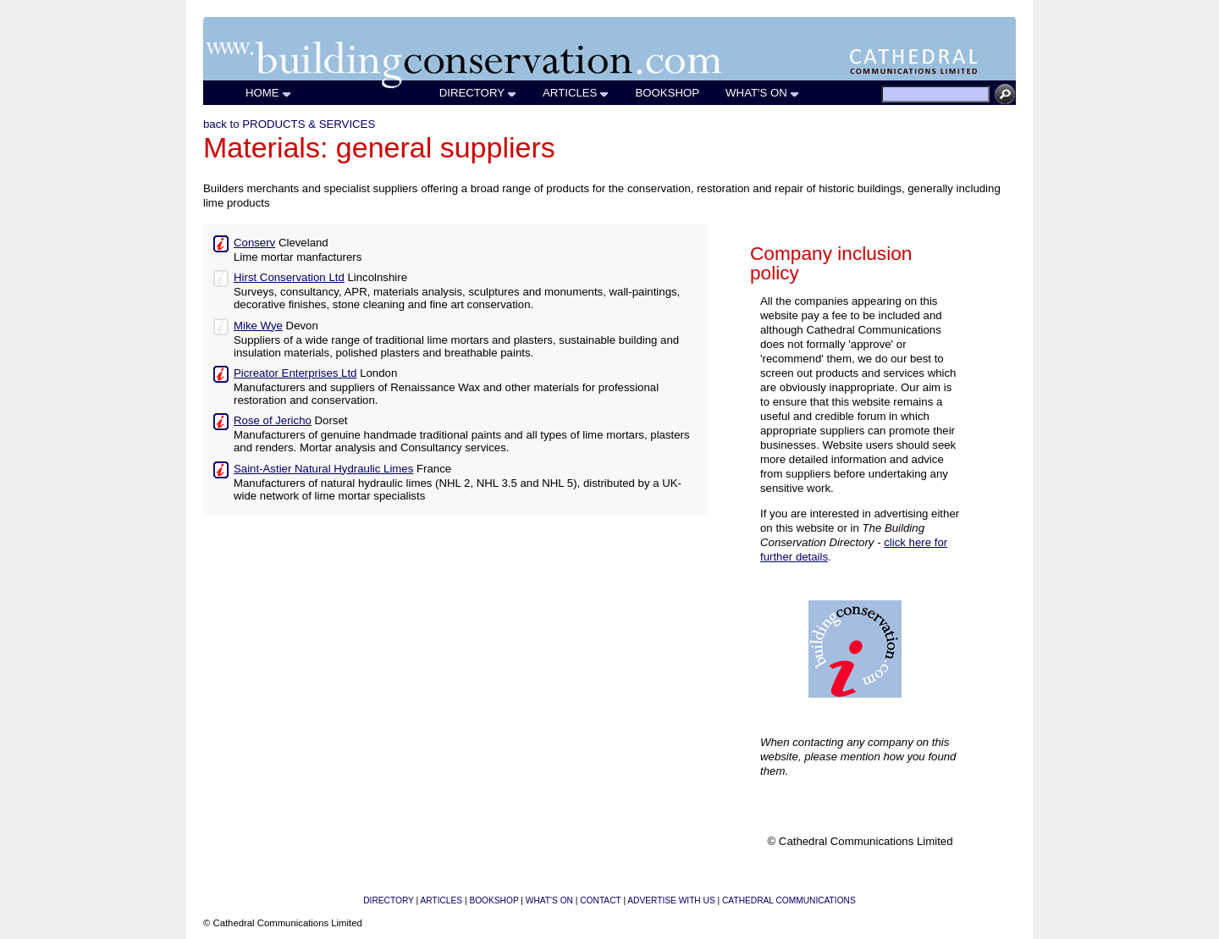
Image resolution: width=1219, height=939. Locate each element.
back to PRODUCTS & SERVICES (289, 124)
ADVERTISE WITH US (670, 900)
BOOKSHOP (667, 92)
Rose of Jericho (273, 420)
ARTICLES (576, 92)
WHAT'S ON (762, 92)
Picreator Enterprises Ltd (295, 373)
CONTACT (600, 900)
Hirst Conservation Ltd (289, 277)
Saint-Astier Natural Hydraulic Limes (323, 468)
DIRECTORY (478, 92)
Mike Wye (258, 325)
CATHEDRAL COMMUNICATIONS (789, 900)
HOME (268, 92)
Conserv (254, 242)
